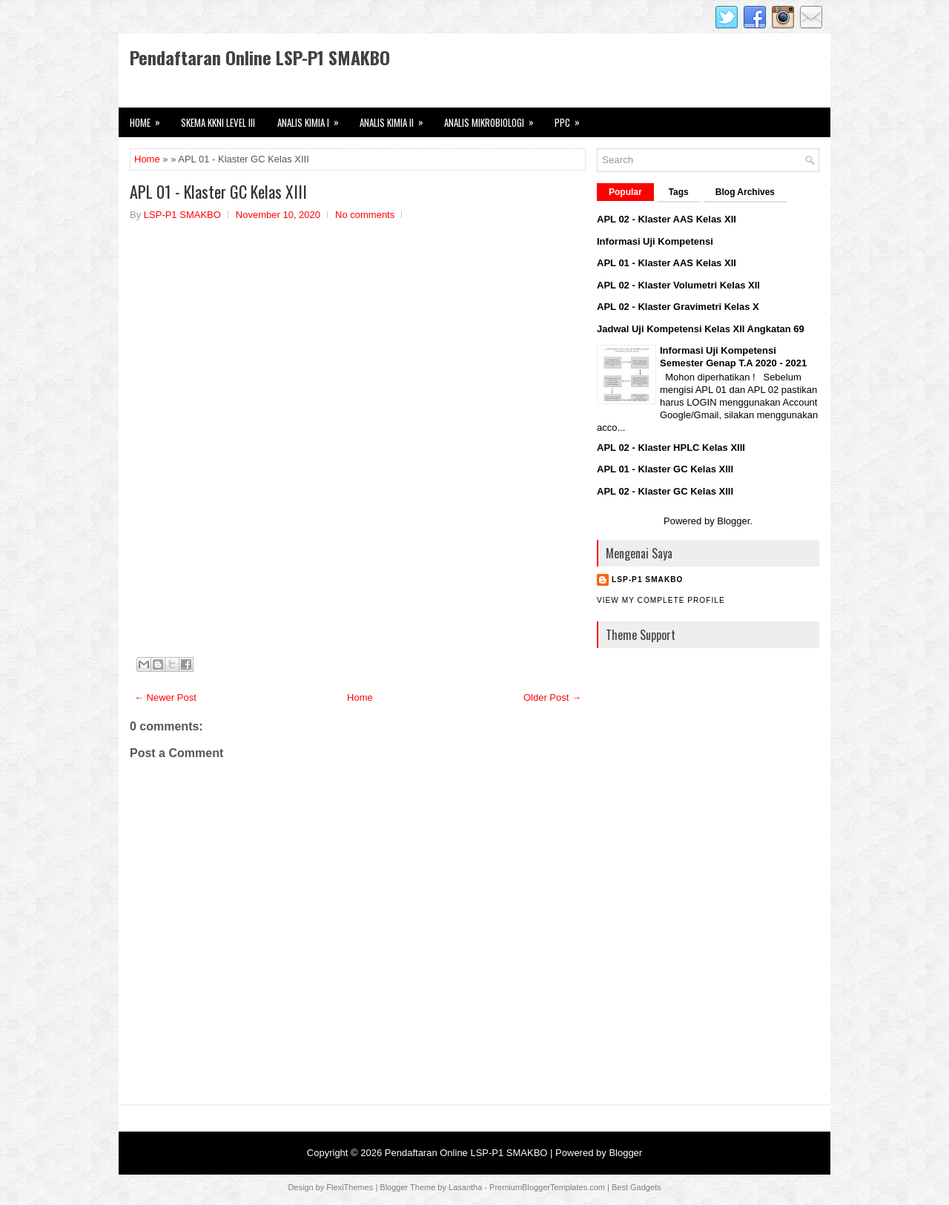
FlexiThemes (349, 1187)
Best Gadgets (636, 1187)
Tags (679, 192)
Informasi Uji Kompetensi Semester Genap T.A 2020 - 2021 (733, 357)
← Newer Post (165, 697)
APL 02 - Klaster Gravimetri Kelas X (678, 306)
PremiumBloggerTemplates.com (547, 1187)
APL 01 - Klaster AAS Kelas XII (666, 262)
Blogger (733, 520)
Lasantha (465, 1187)
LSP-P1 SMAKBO (647, 579)
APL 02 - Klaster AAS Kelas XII (666, 219)
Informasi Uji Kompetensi (655, 241)
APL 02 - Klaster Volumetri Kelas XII (678, 285)
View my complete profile (661, 600)
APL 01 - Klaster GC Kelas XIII (218, 191)
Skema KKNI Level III (218, 122)
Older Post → (552, 697)
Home (147, 159)
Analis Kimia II (396, 119)
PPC (572, 119)
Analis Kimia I (312, 119)
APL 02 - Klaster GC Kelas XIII (665, 491)
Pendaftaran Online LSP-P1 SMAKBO (260, 57)
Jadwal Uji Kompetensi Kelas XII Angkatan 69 (700, 328)
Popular (625, 192)
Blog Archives (745, 192)
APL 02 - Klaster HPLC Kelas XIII (671, 447)
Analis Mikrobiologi (493, 119)
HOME (150, 119)
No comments (364, 214)
